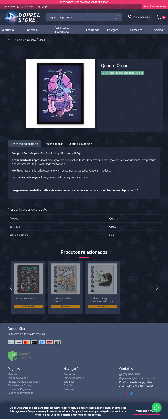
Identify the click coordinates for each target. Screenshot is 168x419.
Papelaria (33, 30)
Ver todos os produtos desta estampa (123, 72)
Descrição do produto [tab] (24, 143)
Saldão (160, 30)
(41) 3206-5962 (25, 6)
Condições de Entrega (20, 385)
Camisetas (69, 374)
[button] (139, 17)
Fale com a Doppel (18, 377)
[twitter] (131, 393)
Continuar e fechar (147, 411)
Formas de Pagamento (20, 389)
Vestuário (9, 30)
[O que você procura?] (84, 17)
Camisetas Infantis (73, 377)
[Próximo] (156, 287)
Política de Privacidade (20, 392)
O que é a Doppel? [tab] (80, 143)
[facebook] (121, 393)
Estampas (92, 30)
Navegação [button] (71, 368)
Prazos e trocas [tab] (53, 143)
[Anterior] (11, 287)
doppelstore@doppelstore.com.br (138, 378)
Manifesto (8, 6)
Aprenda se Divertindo (66, 30)
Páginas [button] (14, 368)
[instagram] (126, 393)
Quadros (19, 40)
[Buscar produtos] (117, 17)
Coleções (114, 30)
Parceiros (138, 30)
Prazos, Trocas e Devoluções (24, 381)
